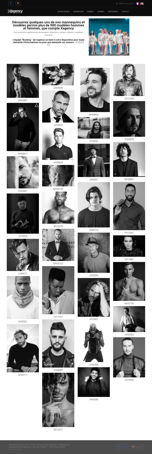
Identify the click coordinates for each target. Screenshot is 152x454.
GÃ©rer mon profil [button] (124, 3)
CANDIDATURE (78, 12)
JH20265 (93, 275)
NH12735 (129, 303)
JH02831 (93, 179)
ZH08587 (58, 370)
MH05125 (58, 263)
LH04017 (22, 273)
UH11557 (58, 316)
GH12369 (129, 98)
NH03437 (23, 100)
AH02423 (129, 334)
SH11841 (129, 259)
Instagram (138, 447)
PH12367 (129, 232)
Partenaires (113, 12)
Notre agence (63, 12)
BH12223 (58, 226)
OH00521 (22, 321)
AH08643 (58, 162)
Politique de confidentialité (15, 449)
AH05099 (58, 88)
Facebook (123, 447)
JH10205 (22, 236)
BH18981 (129, 179)
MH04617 (23, 153)
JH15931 (93, 319)
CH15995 (129, 380)
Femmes (90, 12)
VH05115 (93, 230)
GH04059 (129, 139)
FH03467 (22, 191)
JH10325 (58, 125)
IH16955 (94, 141)
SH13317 (58, 429)
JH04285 (93, 399)
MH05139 (58, 189)
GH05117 (23, 375)
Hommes (100, 12)
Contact (125, 12)
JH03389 (93, 364)
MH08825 (94, 114)
